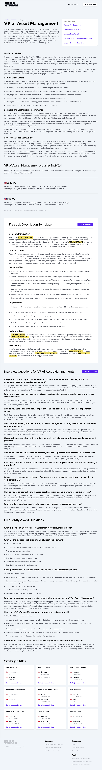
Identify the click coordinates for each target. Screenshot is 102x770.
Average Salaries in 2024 (72, 29)
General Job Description (72, 25)
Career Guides (77, 751)
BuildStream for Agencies (53, 747)
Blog (73, 744)
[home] (11, 4)
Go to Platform (90, 4)
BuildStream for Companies (54, 744)
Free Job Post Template (72, 34)
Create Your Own (85, 224)
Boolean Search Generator (81, 765)
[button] (73, 4)
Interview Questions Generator (82, 761)
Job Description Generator (81, 758)
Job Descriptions (10, 20)
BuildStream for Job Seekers (54, 751)
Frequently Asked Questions (74, 43)
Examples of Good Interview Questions (78, 38)
